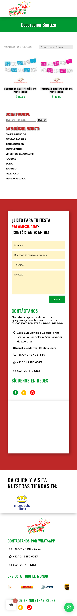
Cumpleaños (14, 149)
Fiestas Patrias (16, 139)
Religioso (12, 173)
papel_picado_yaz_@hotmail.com (36, 348)
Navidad (11, 158)
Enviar (57, 299)
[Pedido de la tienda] (56, 47)
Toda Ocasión (15, 144)
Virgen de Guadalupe (20, 153)
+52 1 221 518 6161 (28, 370)
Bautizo (11, 168)
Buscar (42, 120)
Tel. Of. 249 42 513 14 (31, 354)
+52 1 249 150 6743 (29, 362)
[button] (69, 607)
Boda (9, 163)
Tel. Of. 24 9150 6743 (27, 548)
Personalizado (16, 178)
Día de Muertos (16, 134)
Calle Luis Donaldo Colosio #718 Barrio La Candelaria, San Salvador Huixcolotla (39, 337)
